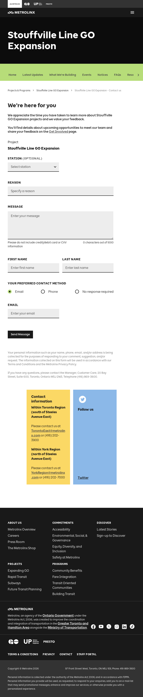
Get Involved (58, 131)
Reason (14, 182)
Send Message (20, 334)
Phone (53, 292)
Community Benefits (67, 570)
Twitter (83, 478)
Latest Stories (107, 529)
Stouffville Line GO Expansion (52, 90)
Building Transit (63, 594)
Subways (14, 583)
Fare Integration (64, 577)
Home (12, 75)
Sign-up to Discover (111, 536)
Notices (103, 75)
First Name (17, 259)
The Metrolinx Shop (22, 548)
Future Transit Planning (25, 589)
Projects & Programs (19, 90)
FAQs (117, 75)
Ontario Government (58, 615)
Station (25, 158)
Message (15, 206)
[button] (27, 4)
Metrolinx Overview (22, 529)
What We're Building (62, 75)
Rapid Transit (17, 577)
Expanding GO (18, 570)
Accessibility (61, 529)
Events (86, 75)
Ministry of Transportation (67, 627)
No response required (98, 292)
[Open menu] (132, 12)
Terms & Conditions (23, 654)
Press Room (16, 542)
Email (19, 292)
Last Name (71, 259)
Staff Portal (86, 654)
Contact (66, 654)
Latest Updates (33, 75)
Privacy (49, 654)
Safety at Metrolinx (66, 557)
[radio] (10, 292)
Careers (13, 536)
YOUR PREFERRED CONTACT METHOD (37, 283)
